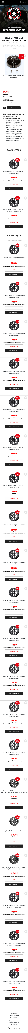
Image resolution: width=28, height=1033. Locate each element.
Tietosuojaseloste (14, 1015)
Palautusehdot (14, 1019)
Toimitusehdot (14, 1017)
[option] (14, 64)
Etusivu (4, 45)
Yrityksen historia (14, 1021)
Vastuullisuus (14, 1024)
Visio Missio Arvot (14, 1022)
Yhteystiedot (14, 1013)
